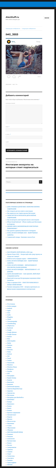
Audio (9, 315)
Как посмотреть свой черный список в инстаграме (23, 220)
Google (9, 330)
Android (9, 308)
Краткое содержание (13, 412)
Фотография (11, 467)
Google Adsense (12, 332)
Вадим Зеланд (11, 378)
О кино (9, 425)
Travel (9, 358)
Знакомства (11, 393)
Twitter (9, 360)
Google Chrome (11, 334)
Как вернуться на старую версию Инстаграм (21, 213)
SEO (8, 356)
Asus (8, 312)
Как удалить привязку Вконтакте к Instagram (21, 230)
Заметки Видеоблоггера (14, 388)
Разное (9, 443)
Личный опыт (11, 415)
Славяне (9, 451)
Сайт (7, 142)
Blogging (10, 317)
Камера (9, 402)
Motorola (10, 349)
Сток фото (10, 458)
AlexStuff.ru (12, 17)
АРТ (8, 373)
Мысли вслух (11, 421)
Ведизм (9, 380)
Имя (7, 126)
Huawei (9, 336)
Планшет (10, 434)
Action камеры (11, 306)
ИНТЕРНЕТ (10, 399)
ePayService (10, 326)
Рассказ (9, 445)
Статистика (11, 456)
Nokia (9, 352)
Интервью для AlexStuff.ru (15, 397)
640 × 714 (15, 84)
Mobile (9, 347)
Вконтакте (10, 382)
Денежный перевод (13, 386)
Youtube (9, 371)
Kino (8, 339)
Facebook (10, 328)
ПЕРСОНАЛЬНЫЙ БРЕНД (15, 432)
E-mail (8, 134)
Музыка (9, 419)
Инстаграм (10, 395)
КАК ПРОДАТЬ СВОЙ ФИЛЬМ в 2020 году (20, 252)
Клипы (9, 406)
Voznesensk (10, 362)
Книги (9, 408)
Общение (10, 430)
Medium (9, 345)
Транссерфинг (11, 462)
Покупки (10, 436)
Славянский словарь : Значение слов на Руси (21, 237)
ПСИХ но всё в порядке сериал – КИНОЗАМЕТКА (22, 258)
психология (11, 438)
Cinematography (12, 321)
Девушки (10, 384)
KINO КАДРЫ (11, 341)
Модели (9, 417)
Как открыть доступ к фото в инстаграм (20, 211)
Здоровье (10, 391)
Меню (47, 18)
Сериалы (10, 449)
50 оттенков (11, 304)
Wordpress (10, 369)
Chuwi (9, 319)
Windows (10, 365)
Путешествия (11, 441)
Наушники (10, 423)
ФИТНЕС (10, 465)
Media (9, 343)
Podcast (9, 354)
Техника (10, 460)
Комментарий (10, 103)
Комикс (9, 410)
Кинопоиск (10, 404)
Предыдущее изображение (13, 28)
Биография (10, 375)
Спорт (9, 454)
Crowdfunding (11, 323)
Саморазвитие (11, 447)
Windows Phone (12, 367)
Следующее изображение (29, 28)
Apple (9, 310)
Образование (11, 428)
